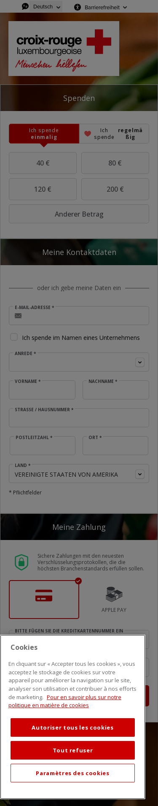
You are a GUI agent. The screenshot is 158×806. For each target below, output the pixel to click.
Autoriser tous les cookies (72, 727)
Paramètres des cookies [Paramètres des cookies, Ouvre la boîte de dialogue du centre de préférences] (72, 773)
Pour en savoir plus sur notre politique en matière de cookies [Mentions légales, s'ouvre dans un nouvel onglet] (64, 701)
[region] (72, 717)
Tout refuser (73, 750)
